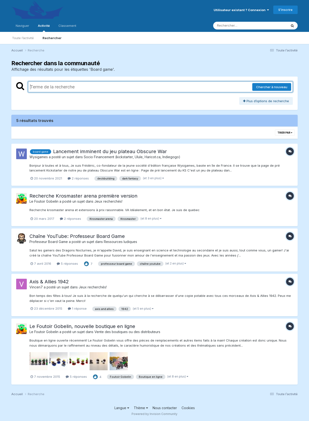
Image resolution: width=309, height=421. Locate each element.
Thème (141, 408)
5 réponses (67, 263)
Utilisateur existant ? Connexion (241, 10)
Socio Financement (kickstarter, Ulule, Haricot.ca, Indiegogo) (132, 157)
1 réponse (77, 308)
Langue (121, 408)
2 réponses (78, 178)
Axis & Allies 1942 (49, 282)
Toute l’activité (23, 38)
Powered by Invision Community (154, 414)
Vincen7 (36, 287)
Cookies (188, 408)
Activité (44, 28)
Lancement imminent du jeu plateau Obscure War (110, 151)
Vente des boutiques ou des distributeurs (127, 332)
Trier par (284, 132)
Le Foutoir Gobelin (43, 201)
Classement (67, 26)
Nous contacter (165, 408)
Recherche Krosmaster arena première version (83, 196)
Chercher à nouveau (271, 87)
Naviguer (22, 26)
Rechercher (52, 38)
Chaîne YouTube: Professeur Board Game (77, 236)
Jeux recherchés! (108, 201)
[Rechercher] (236, 25)
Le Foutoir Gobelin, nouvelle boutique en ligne (82, 326)
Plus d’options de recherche (266, 101)
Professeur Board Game (48, 242)
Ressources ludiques (120, 242)
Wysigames (38, 157)
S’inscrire (285, 10)
